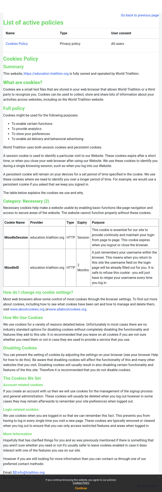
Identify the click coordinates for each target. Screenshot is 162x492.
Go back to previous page (140, 15)
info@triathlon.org (31, 473)
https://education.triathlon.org (46, 74)
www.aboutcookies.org (27, 309)
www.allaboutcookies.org (67, 309)
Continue (81, 488)
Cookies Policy (81, 482)
